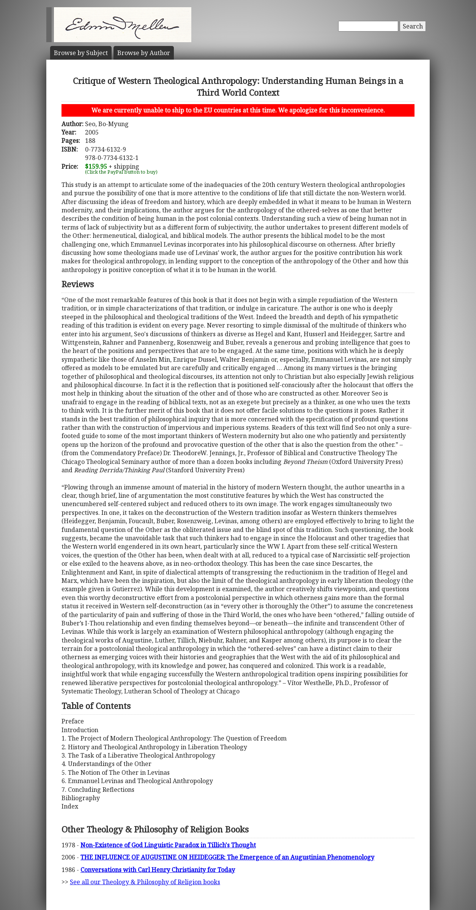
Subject (81, 53)
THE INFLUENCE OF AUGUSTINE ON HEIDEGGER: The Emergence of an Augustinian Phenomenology (227, 857)
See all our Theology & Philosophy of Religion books (145, 882)
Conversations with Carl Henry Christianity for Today (157, 870)
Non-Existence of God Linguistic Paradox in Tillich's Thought (168, 845)
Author (143, 53)
